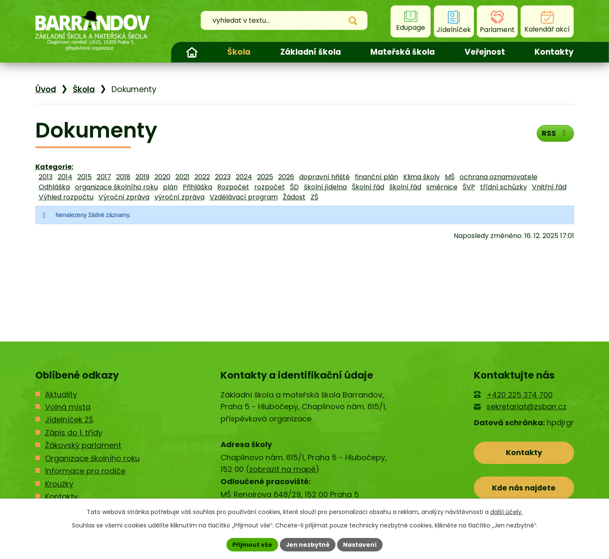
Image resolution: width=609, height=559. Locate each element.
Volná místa (67, 407)
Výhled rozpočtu (66, 197)
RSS (555, 133)
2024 (244, 177)
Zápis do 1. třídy (73, 432)
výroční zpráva (179, 197)
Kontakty (554, 52)
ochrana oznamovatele (498, 177)
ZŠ (314, 197)
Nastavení (360, 544)
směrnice (441, 187)
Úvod (192, 52)
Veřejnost (485, 52)
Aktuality (61, 394)
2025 (265, 177)
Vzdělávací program (244, 197)
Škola (238, 52)
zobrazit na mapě (282, 469)
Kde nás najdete (523, 488)
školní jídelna (325, 187)
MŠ (450, 177)
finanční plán (376, 177)
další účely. (506, 512)
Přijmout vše (252, 544)
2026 (286, 177)
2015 (84, 177)
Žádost (294, 197)
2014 (65, 177)
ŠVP (469, 187)
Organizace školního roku (92, 458)
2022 (202, 177)
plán (170, 187)
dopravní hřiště (324, 177)
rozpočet (269, 187)
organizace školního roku (116, 187)
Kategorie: (54, 167)
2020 (162, 177)
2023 (223, 177)
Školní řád (368, 187)
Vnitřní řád (549, 187)
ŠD (294, 187)
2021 (182, 177)
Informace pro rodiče (85, 471)
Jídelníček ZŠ (69, 419)
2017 (104, 177)
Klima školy (421, 177)
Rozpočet (233, 187)
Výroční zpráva (123, 197)
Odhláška (54, 187)
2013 (46, 177)
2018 (123, 177)
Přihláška (197, 187)
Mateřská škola (402, 52)
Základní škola (310, 52)
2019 (142, 177)
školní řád (405, 187)
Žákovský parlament (83, 445)
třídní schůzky (503, 187)
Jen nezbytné (308, 544)
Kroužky (59, 484)
